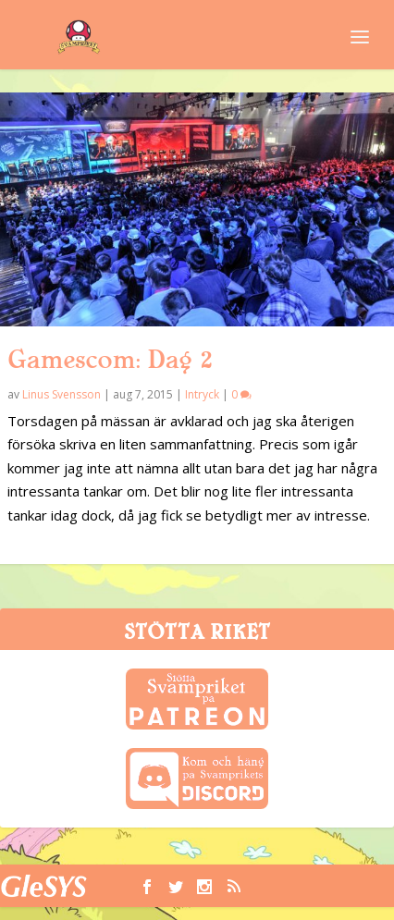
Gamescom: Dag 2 (110, 359)
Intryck (202, 394)
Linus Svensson (61, 394)
